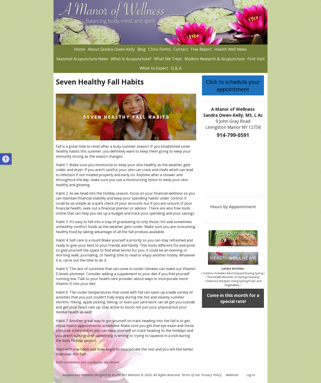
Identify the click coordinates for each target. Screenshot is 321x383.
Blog (142, 49)
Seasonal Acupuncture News (82, 58)
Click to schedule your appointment (233, 85)
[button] (6, 159)
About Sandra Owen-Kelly (111, 49)
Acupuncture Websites (78, 375)
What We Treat (168, 58)
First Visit (256, 58)
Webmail (232, 375)
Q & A (176, 68)
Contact (180, 49)
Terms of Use (190, 375)
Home (79, 49)
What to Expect (154, 68)
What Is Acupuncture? (131, 58)
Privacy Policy (211, 375)
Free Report (201, 49)
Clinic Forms (159, 49)
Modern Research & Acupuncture (215, 58)
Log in (250, 375)
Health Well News (230, 49)
